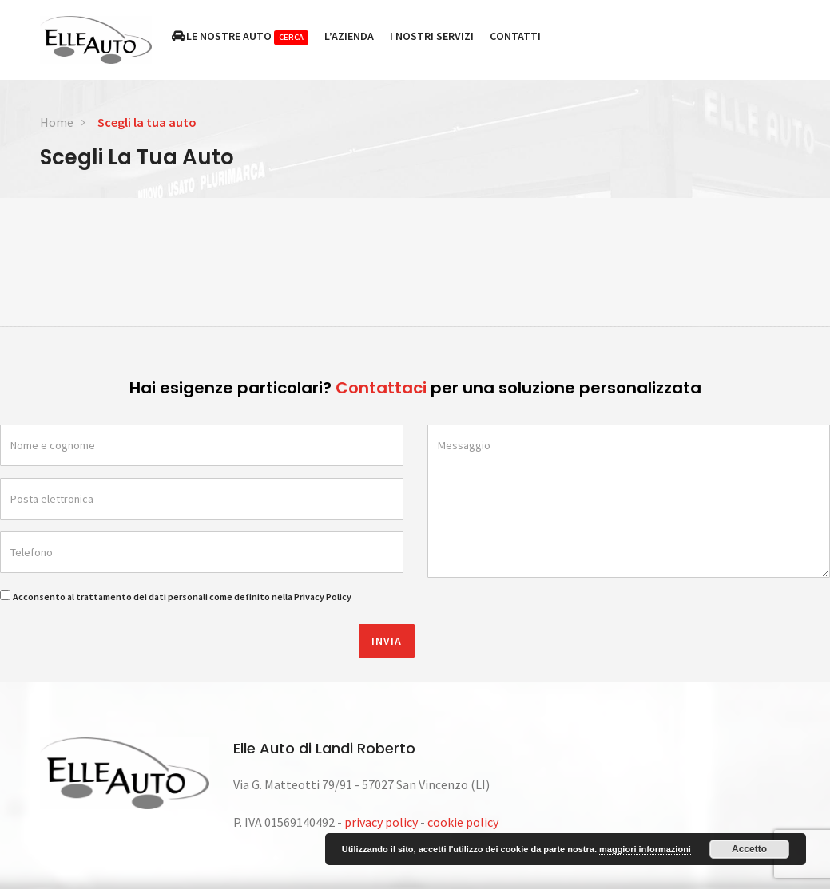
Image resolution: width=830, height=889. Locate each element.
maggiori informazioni (645, 849)
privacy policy (381, 822)
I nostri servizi (432, 36)
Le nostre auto (240, 37)
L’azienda (349, 36)
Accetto (749, 849)
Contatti (515, 36)
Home (56, 122)
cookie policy (462, 822)
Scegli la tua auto (147, 122)
